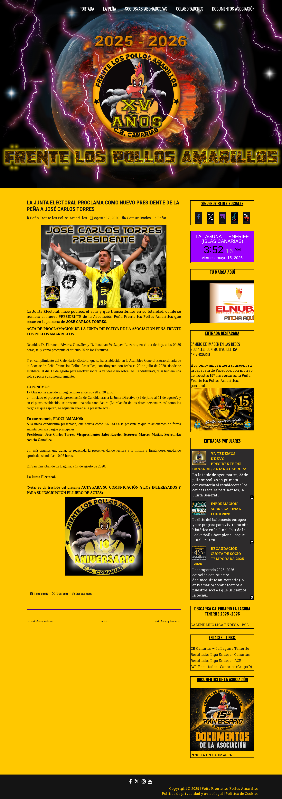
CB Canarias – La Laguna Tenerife (220, 648)
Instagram (82, 594)
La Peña (109, 8)
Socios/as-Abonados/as (146, 8)
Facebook (39, 594)
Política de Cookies (241, 793)
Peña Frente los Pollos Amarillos (230, 788)
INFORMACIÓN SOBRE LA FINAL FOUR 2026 (226, 508)
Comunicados (139, 217)
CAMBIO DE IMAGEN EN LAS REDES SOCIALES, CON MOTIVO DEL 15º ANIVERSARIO (215, 349)
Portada (87, 8)
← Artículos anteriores (40, 621)
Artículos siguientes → (167, 621)
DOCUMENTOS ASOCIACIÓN (233, 8)
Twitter (60, 593)
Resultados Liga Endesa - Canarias (220, 654)
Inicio (103, 621)
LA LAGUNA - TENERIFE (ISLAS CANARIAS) (222, 239)
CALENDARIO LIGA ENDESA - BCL (220, 624)
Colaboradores (189, 8)
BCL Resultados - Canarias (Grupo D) (221, 666)
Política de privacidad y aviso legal (192, 793)
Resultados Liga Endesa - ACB (216, 660)
